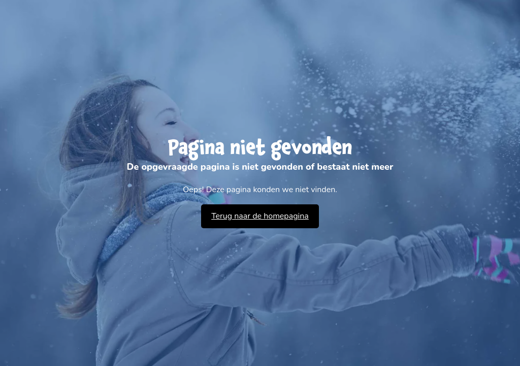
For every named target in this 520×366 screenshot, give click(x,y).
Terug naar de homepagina (260, 216)
